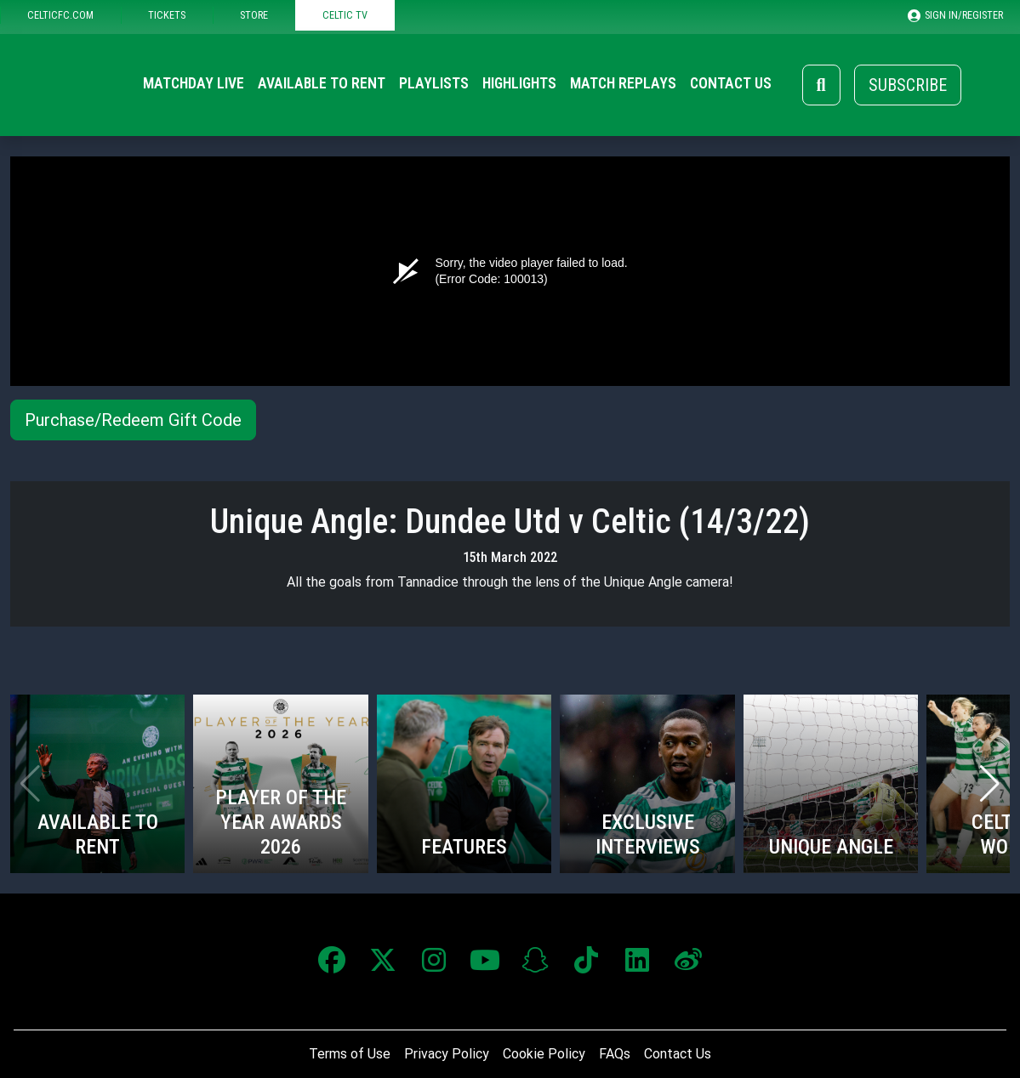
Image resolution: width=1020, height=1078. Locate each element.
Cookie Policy (544, 1054)
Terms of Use (349, 1054)
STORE (254, 15)
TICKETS (166, 15)
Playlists (434, 83)
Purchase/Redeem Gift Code (133, 420)
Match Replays (623, 83)
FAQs (614, 1054)
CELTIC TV (345, 15)
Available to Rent (321, 83)
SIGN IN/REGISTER (955, 15)
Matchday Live (193, 83)
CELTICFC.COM (60, 15)
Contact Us (731, 83)
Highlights (519, 83)
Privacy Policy (446, 1054)
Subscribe (908, 85)
